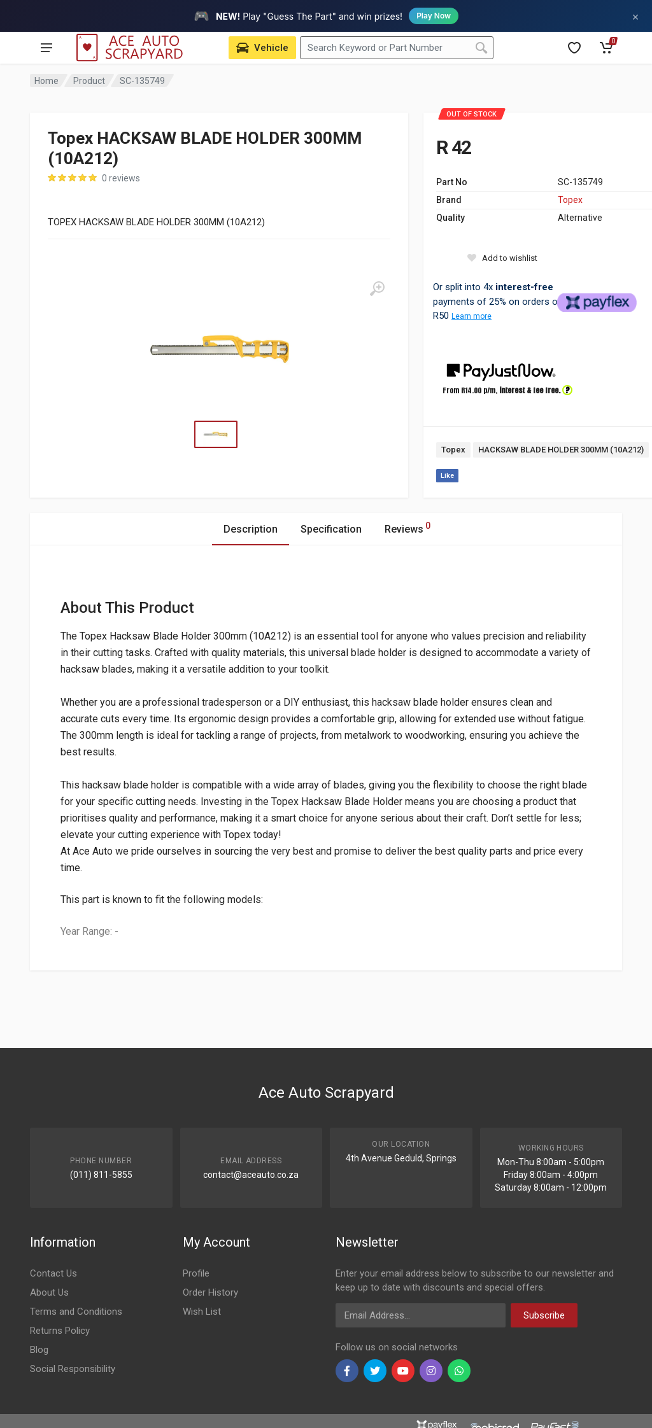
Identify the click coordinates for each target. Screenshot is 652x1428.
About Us (49, 1292)
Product (89, 81)
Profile (196, 1273)
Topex (570, 200)
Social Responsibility (72, 1369)
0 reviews (121, 178)
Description (250, 529)
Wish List (202, 1311)
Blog (39, 1349)
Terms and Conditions (76, 1311)
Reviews (407, 527)
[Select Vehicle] (262, 47)
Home (46, 81)
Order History (210, 1292)
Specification (331, 529)
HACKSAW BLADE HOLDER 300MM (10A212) (561, 449)
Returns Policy (60, 1330)
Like (447, 476)
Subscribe (544, 1315)
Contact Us (53, 1273)
